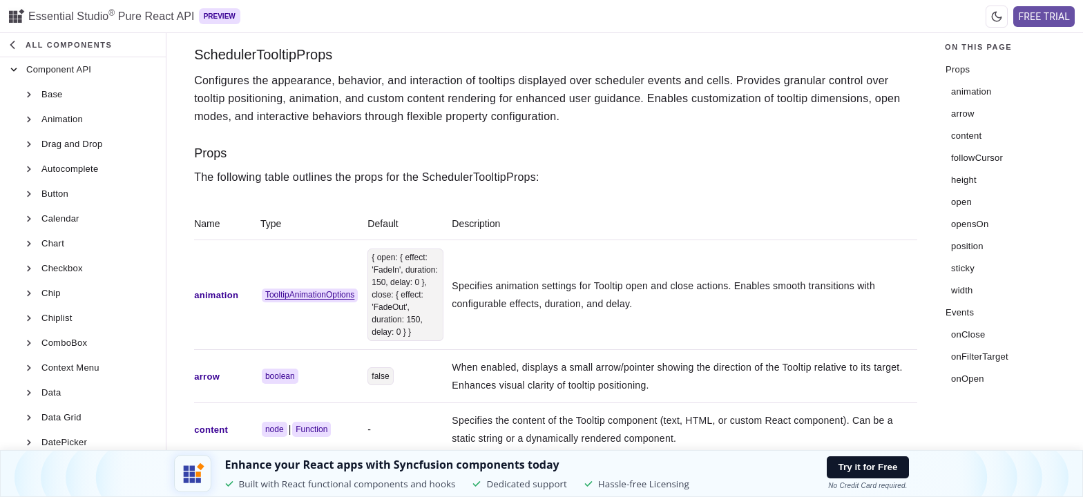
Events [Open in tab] (960, 312)
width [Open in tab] (962, 290)
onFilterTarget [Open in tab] (979, 356)
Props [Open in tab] (958, 69)
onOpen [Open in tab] (967, 378)
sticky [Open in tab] (963, 268)
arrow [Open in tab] (963, 113)
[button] (84, 45)
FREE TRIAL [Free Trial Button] (1044, 16)
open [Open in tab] (961, 202)
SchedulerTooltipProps (265, 54)
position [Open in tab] (967, 246)
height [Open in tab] (964, 180)
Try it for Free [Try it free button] (868, 467)
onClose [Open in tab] (968, 334)
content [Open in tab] (966, 135)
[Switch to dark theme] (997, 17)
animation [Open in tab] (971, 91)
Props (212, 153)
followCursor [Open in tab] (977, 158)
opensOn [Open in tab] (969, 224)
